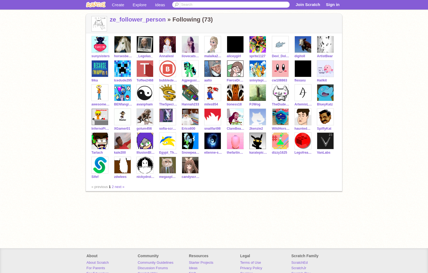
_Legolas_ (144, 56)
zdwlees (120, 177)
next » (119, 187)
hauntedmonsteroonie (304, 129)
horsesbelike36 (123, 56)
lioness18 (234, 104)
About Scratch (98, 262)
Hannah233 (190, 104)
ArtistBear (325, 56)
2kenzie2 (256, 129)
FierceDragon (236, 80)
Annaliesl (166, 56)
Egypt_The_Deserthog (168, 152)
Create (118, 4)
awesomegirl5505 (100, 104)
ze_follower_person (138, 19)
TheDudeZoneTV (281, 104)
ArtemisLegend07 (304, 104)
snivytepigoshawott (258, 80)
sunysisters (100, 56)
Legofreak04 (304, 152)
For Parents (96, 268)
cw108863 (279, 80)
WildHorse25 (281, 129)
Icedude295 (123, 80)
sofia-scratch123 (168, 129)
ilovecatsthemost (191, 56)
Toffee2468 (144, 80)
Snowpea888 (191, 152)
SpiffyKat (324, 129)
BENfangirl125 (123, 104)
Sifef (95, 177)
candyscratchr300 (191, 177)
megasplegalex (168, 177)
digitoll (300, 56)
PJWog (254, 104)
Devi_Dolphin (281, 56)
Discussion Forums (153, 268)
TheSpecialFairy (168, 104)
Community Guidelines (155, 262)
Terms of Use (250, 262)
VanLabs (323, 152)
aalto (208, 80)
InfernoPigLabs (100, 129)
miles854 (211, 104)
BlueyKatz (325, 104)
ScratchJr (298, 268)
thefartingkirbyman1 (236, 152)
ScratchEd (299, 262)
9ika (94, 80)
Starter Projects (201, 262)
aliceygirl (234, 56)
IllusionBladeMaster (145, 152)
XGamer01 (122, 129)
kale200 (120, 152)
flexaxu (300, 80)
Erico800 (188, 129)
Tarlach (97, 152)
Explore (140, 4)
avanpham (144, 104)
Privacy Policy (251, 268)
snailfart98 (212, 129)
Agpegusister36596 (191, 80)
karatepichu (258, 152)
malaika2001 (213, 56)
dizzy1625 (279, 152)
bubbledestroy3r (168, 80)
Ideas (160, 4)
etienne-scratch (213, 152)
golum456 (144, 129)
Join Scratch (308, 4)
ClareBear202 (236, 129)
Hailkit (322, 80)
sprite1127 (257, 56)
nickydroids (145, 177)
